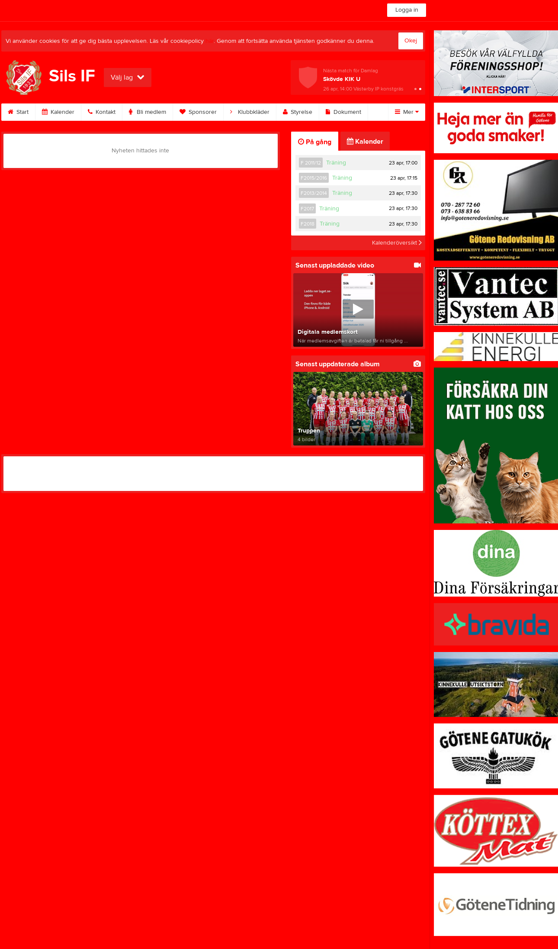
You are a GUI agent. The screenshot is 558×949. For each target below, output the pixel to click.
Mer (407, 112)
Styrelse (297, 112)
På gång (314, 142)
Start (18, 112)
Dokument (343, 112)
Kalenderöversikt (397, 243)
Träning (336, 163)
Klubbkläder (249, 112)
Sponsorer (198, 112)
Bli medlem (147, 112)
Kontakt (101, 112)
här (209, 41)
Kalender (58, 112)
